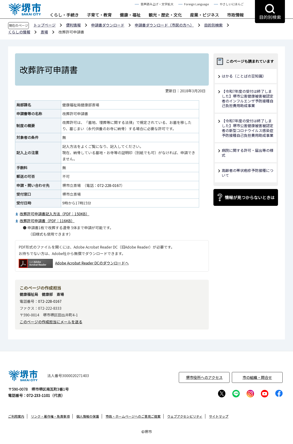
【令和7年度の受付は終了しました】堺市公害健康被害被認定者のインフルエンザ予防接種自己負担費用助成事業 (247, 98)
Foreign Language (196, 4)
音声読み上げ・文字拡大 (157, 4)
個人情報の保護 (87, 416)
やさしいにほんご (232, 4)
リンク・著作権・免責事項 (50, 416)
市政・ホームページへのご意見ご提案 (133, 416)
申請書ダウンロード (107, 25)
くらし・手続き (64, 15)
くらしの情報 (19, 32)
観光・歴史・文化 (165, 15)
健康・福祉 (130, 15)
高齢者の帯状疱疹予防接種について (247, 173)
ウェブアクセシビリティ (184, 416)
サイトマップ (218, 416)
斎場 (44, 32)
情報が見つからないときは (250, 197)
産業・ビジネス (204, 15)
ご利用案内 (16, 416)
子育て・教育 (99, 15)
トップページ (44, 25)
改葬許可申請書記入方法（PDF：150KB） (54, 213)
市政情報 (235, 15)
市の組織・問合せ (257, 377)
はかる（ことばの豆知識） (244, 76)
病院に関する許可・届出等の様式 (247, 152)
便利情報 (73, 25)
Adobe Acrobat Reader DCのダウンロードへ (74, 263)
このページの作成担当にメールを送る (51, 321)
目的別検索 (213, 25)
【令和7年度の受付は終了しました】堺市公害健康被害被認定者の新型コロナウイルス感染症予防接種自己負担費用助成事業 (247, 128)
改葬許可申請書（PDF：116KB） (47, 220)
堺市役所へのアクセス (204, 377)
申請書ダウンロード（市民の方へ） (164, 25)
